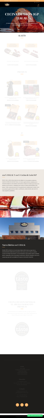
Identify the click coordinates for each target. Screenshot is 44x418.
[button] (35, 416)
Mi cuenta (38, 0)
